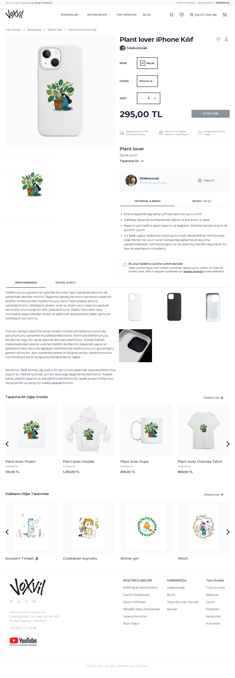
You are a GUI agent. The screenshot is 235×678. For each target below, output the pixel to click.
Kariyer (172, 612)
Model (124, 81)
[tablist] (175, 204)
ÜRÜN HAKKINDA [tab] (26, 285)
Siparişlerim (205, 2)
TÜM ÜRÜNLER (126, 14)
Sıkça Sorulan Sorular (183, 605)
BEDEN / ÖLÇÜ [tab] (201, 204)
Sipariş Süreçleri (135, 619)
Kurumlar (213, 626)
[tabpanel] (175, 234)
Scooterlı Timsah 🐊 (22, 561)
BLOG (147, 14)
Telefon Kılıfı (54, 29)
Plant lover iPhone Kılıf (82, 29)
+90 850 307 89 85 (23, 631)
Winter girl (129, 561)
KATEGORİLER (98, 14)
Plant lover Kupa (134, 464)
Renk (123, 63)
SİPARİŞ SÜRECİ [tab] (65, 285)
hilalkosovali (149, 181)
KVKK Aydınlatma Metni (140, 590)
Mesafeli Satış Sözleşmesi (141, 612)
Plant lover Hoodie (78, 464)
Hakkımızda (176, 590)
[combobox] (147, 81)
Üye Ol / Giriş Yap (203, 15)
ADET (123, 98)
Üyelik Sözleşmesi (136, 597)
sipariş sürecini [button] (193, 274)
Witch (183, 561)
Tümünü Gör (213, 400)
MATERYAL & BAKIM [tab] (147, 204)
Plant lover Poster (20, 464)
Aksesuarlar (34, 29)
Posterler (212, 612)
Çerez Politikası (134, 605)
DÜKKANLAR (71, 14)
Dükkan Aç (223, 2)
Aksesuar (212, 597)
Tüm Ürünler (13, 29)
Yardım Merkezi (186, 2)
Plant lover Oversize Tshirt (200, 464)
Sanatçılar (213, 619)
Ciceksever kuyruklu (80, 561)
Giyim (210, 605)
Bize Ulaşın (131, 626)
